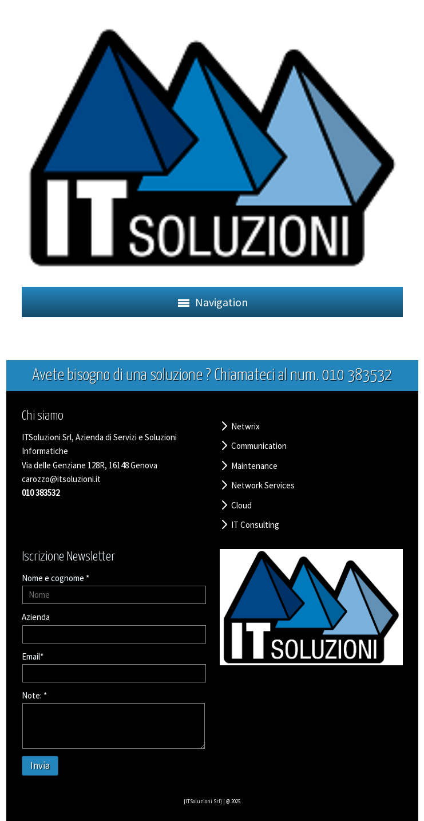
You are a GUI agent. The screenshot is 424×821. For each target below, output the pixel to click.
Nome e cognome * (55, 578)
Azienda (36, 616)
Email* (32, 656)
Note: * (34, 695)
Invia (40, 765)
